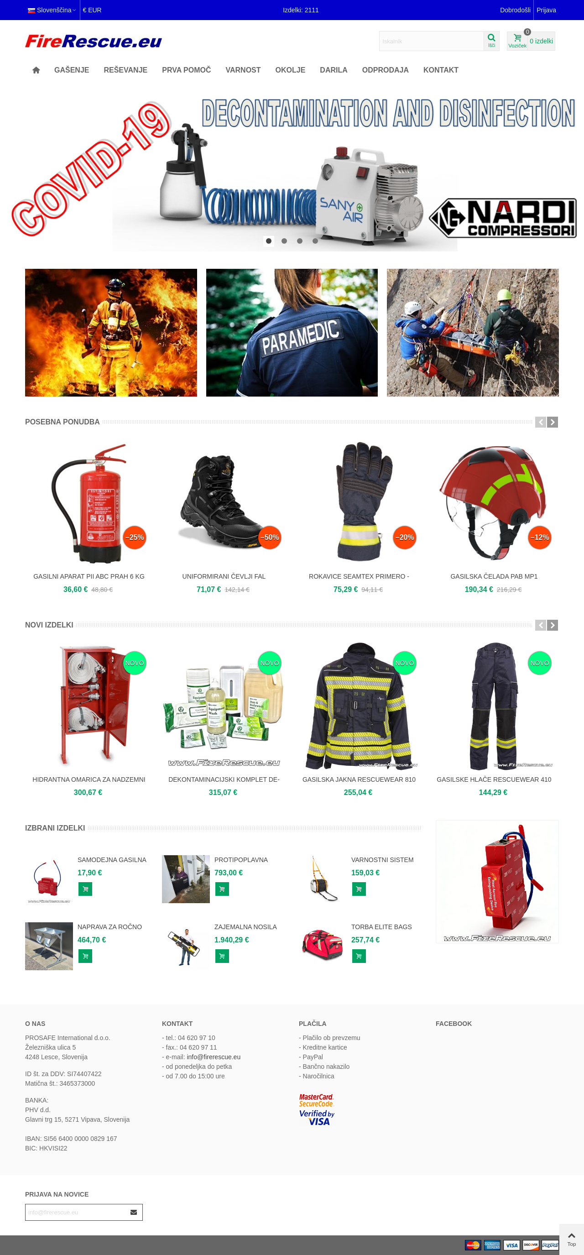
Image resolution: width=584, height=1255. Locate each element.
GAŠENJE (71, 70)
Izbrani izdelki (55, 828)
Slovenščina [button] (52, 10)
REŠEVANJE (125, 70)
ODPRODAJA (385, 70)
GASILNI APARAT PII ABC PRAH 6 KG (89, 576)
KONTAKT (441, 70)
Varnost (243, 70)
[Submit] (134, 1212)
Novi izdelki (49, 625)
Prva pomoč (186, 70)
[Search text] (432, 41)
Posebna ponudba (62, 422)
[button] (268, 241)
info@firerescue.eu (213, 1057)
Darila (333, 70)
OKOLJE (291, 70)
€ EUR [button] (92, 10)
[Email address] (76, 1212)
